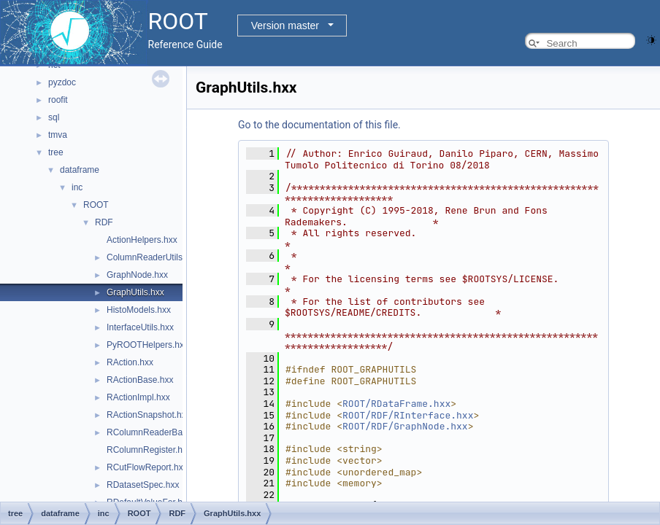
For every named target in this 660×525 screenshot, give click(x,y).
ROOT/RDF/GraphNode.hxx (405, 426)
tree (56, 152)
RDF (104, 222)
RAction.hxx (130, 362)
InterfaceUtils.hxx (140, 327)
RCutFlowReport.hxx (147, 467)
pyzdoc (62, 82)
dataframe (79, 170)
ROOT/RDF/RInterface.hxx (407, 415)
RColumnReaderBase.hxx (157, 432)
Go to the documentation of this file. (319, 125)
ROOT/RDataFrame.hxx (396, 403)
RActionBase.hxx (140, 380)
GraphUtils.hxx (135, 292)
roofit (58, 100)
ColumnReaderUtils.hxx (153, 257)
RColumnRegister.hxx (149, 450)
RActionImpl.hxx (138, 397)
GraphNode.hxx (137, 275)
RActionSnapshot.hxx (149, 415)
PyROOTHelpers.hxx (147, 345)
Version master (285, 25)
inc (77, 187)
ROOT (96, 205)
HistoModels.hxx (139, 310)
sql (53, 117)
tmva (57, 135)
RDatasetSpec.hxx (143, 485)
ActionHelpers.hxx (142, 240)
